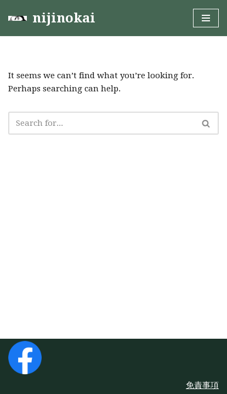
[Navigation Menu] (206, 18)
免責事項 (202, 385)
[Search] (101, 123)
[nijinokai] (51, 18)
